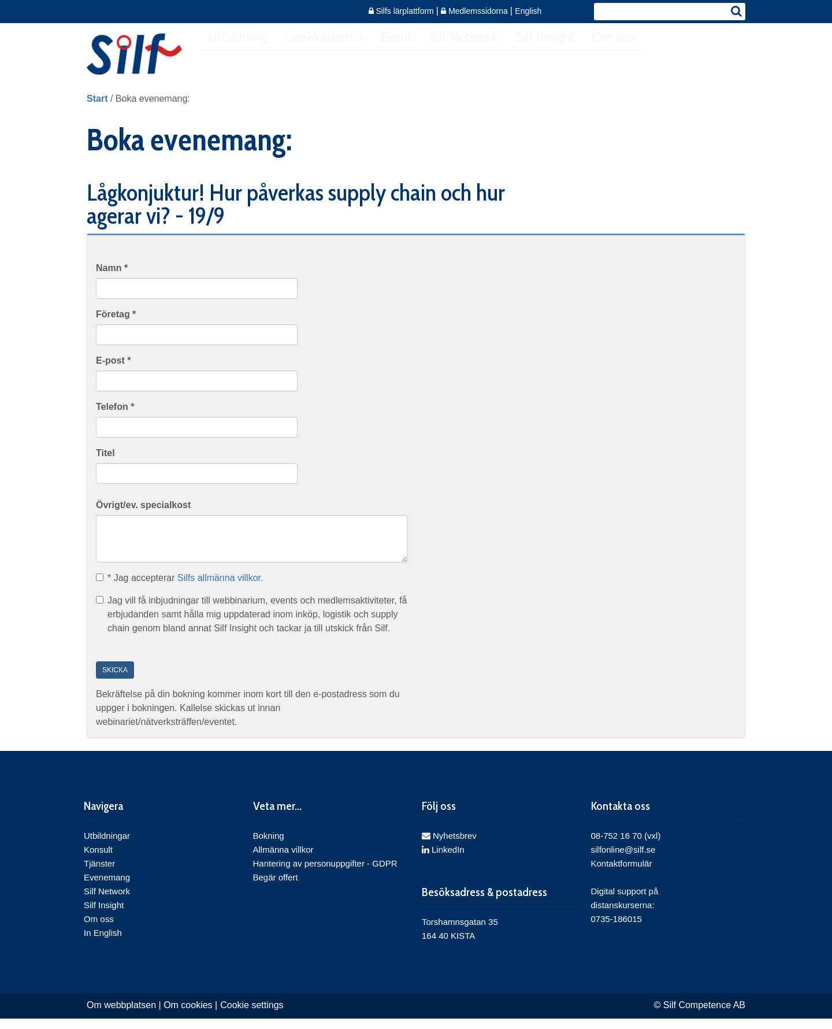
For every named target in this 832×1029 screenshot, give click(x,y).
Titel (105, 463)
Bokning (268, 846)
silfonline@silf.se (623, 860)
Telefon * (115, 417)
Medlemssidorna (475, 11)
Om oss (642, 55)
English (528, 11)
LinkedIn (443, 860)
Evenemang (107, 888)
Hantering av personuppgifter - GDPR (325, 874)
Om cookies (188, 1015)
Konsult (98, 860)
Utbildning (240, 55)
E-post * (113, 371)
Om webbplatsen (121, 1015)
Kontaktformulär (621, 874)
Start (97, 109)
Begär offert (275, 888)
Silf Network (482, 55)
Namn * (112, 278)
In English (103, 943)
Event (409, 55)
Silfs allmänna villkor (219, 589)
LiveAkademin (331, 55)
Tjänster (99, 874)
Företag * (116, 325)
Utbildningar (107, 846)
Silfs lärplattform (402, 11)
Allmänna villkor (283, 860)
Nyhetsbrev (449, 846)
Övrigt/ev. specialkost (143, 515)
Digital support (619, 901)
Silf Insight (569, 55)
